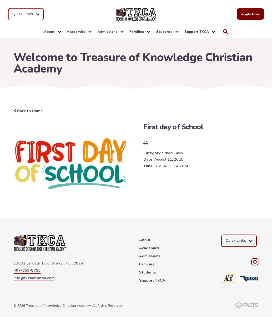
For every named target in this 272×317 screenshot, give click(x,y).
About (52, 31)
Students (167, 31)
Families (140, 31)
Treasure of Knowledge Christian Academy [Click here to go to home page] (136, 14)
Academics (79, 31)
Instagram (254, 261)
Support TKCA (200, 31)
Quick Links (25, 14)
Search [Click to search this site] (225, 31)
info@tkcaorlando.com (34, 278)
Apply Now (250, 14)
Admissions (110, 31)
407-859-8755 (27, 270)
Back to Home (28, 111)
